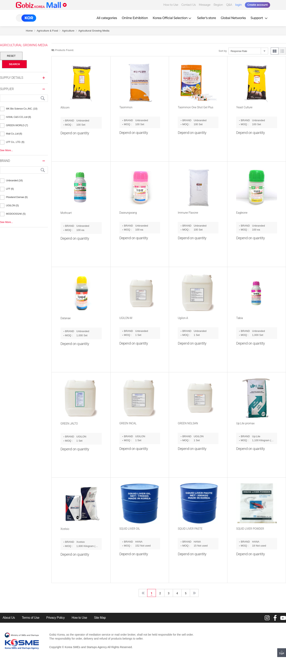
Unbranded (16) (14, 180)
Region (218, 5)
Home (29, 30)
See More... (6, 150)
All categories (107, 18)
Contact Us (188, 5)
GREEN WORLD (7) (17, 125)
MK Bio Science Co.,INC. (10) (21, 108)
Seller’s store (206, 18)
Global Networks (233, 18)
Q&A (229, 5)
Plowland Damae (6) (17, 197)
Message (204, 5)
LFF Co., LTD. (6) (15, 141)
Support (260, 18)
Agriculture (68, 30)
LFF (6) (10, 188)
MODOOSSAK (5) (15, 213)
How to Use (170, 5)
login (238, 5)
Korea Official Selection (172, 18)
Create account (257, 5)
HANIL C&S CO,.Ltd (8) (18, 116)
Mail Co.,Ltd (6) (14, 133)
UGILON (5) (12, 205)
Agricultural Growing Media (93, 30)
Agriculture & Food (47, 30)
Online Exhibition (135, 18)
